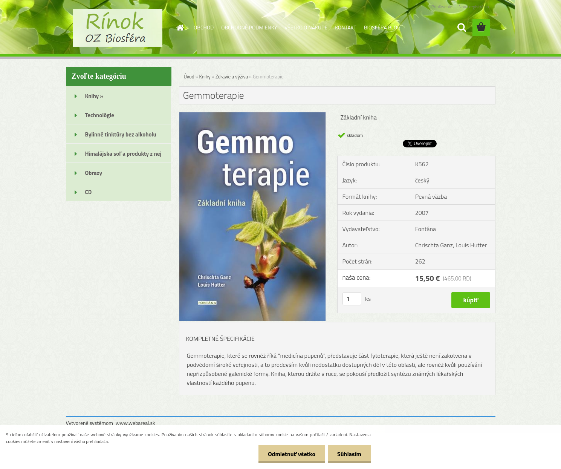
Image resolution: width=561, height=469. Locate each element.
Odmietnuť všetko (291, 453)
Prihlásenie (441, 6)
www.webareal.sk (135, 423)
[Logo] (118, 28)
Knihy (205, 76)
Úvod (189, 76)
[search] (461, 27)
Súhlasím (349, 453)
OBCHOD (204, 27)
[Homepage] (179, 27)
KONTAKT (345, 27)
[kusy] (351, 298)
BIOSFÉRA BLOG (382, 27)
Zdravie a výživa (232, 76)
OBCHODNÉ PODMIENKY (249, 27)
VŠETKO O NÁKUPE (305, 27)
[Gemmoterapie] (252, 115)
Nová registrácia (474, 6)
